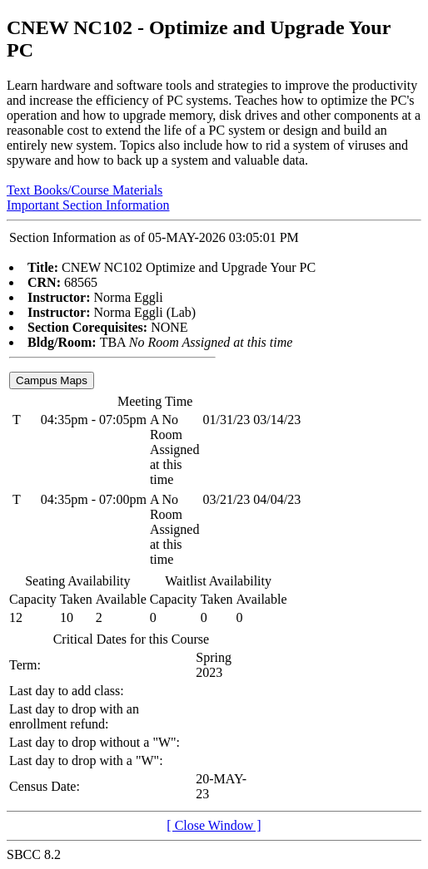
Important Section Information (88, 205)
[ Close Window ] (214, 825)
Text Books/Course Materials (84, 190)
